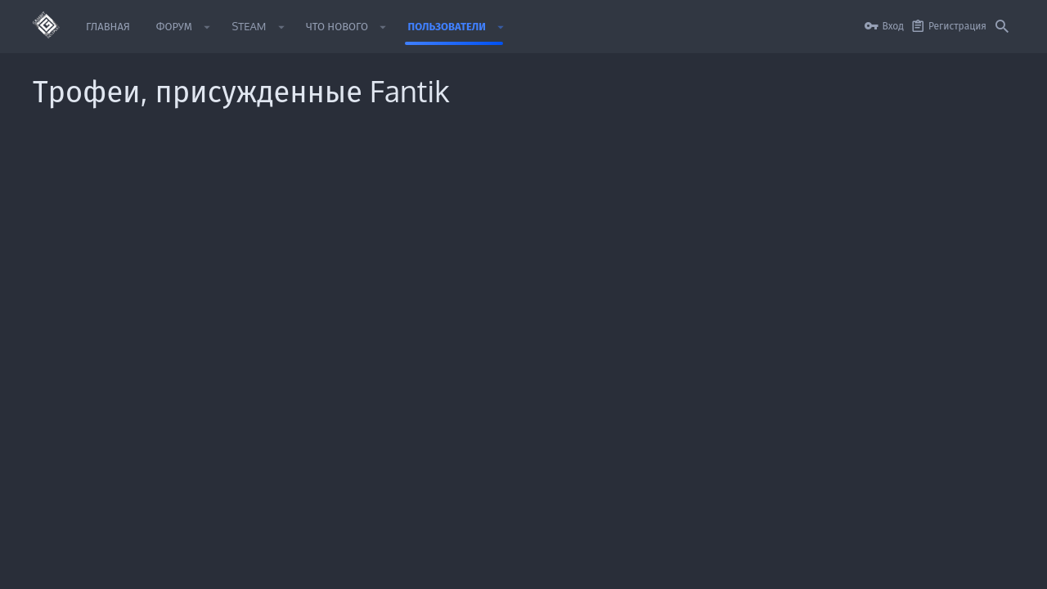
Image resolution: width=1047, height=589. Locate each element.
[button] (207, 27)
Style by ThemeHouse (80, 533)
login (708, 397)
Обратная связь (400, 458)
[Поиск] (1002, 27)
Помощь (904, 566)
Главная (382, 397)
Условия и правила (673, 566)
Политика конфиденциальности (802, 566)
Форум (379, 428)
